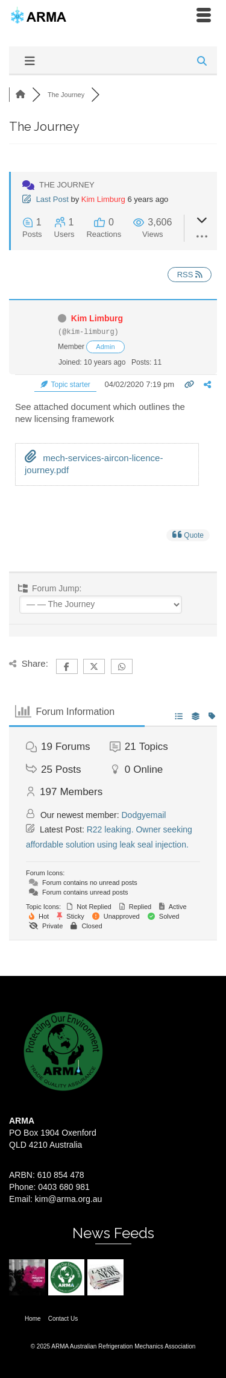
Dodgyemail (144, 815)
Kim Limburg (103, 199)
